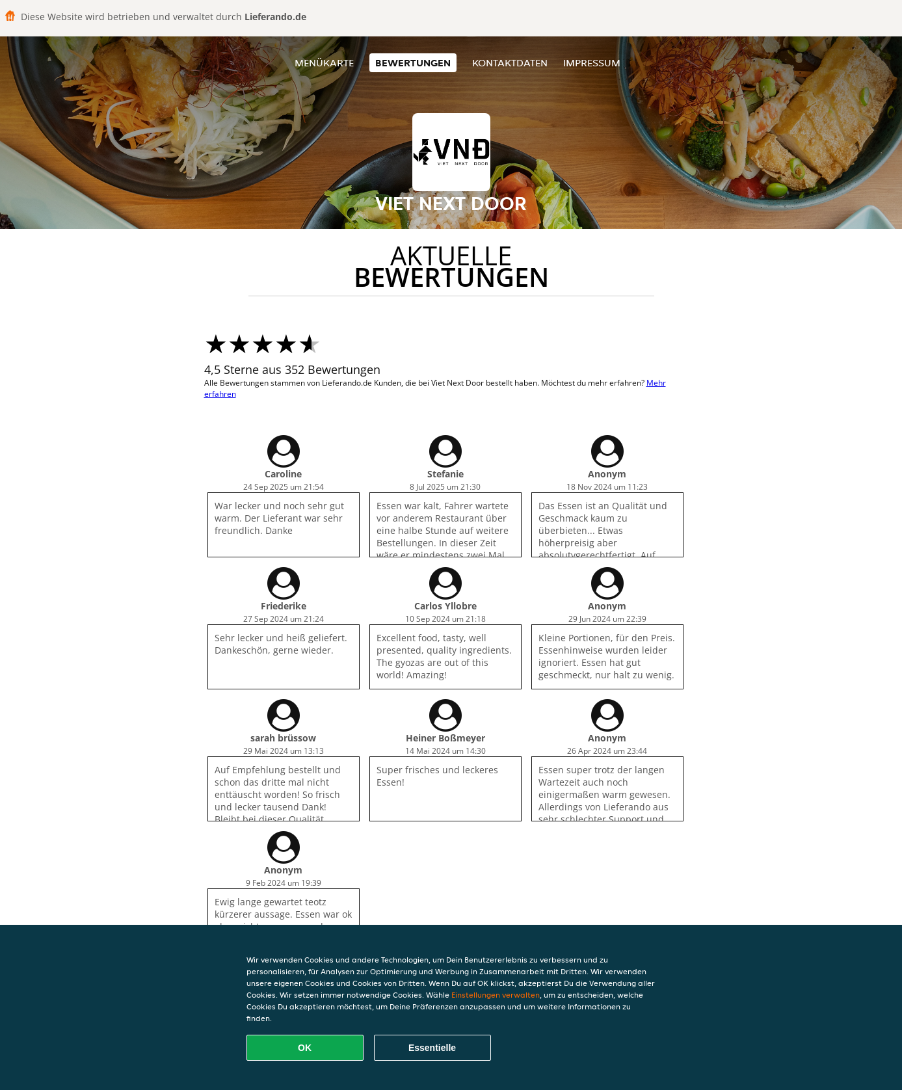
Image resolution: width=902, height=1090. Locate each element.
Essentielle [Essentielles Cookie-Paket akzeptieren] (432, 1048)
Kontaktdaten (510, 63)
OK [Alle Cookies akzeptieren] (305, 1048)
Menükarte (324, 63)
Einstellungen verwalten (495, 995)
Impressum (591, 63)
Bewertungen (413, 63)
